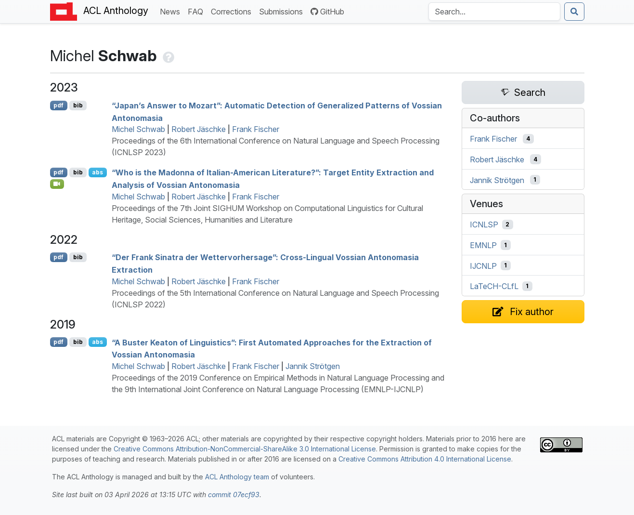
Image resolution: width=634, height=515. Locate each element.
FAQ (197, 10)
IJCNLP (483, 265)
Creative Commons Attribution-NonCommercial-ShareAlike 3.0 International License (245, 449)
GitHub (327, 11)
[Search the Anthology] (494, 11)
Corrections (233, 10)
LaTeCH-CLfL (494, 286)
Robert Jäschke (198, 129)
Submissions (283, 10)
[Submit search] (574, 11)
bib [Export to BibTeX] (78, 105)
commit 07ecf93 (233, 494)
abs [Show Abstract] (97, 172)
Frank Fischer (255, 129)
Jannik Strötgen (312, 366)
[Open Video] (57, 184)
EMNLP (483, 245)
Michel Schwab (138, 129)
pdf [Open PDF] (58, 105)
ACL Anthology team (237, 477)
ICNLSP (484, 224)
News (172, 10)
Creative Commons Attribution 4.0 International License (424, 459)
